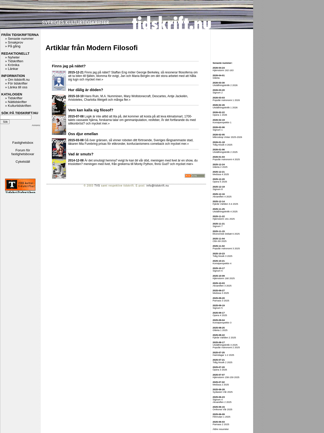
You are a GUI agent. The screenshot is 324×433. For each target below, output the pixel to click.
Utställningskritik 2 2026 (225, 85)
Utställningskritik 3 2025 (225, 345)
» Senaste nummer (19, 38)
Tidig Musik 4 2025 (222, 144)
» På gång (13, 46)
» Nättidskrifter (16, 102)
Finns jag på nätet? (69, 66)
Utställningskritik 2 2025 (225, 152)
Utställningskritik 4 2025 (225, 211)
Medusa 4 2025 (221, 174)
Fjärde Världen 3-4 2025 (225, 204)
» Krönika (12, 65)
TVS (97, 185)
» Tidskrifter (14, 98)
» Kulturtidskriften (18, 106)
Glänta (216, 78)
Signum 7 (217, 226)
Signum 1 (217, 130)
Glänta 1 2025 (220, 330)
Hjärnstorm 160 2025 (224, 278)
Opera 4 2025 (220, 315)
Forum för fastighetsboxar (22, 152)
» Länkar (11, 69)
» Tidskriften (14, 61)
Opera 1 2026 (220, 115)
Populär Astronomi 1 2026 (226, 100)
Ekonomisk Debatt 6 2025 (226, 234)
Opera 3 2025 (220, 369)
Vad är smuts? (80, 154)
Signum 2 (217, 92)
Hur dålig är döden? (85, 90)
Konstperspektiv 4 (222, 263)
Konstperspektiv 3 (222, 322)
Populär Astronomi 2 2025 (226, 347)
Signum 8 (217, 189)
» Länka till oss (16, 87)
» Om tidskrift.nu (17, 79)
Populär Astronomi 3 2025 (226, 248)
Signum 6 (217, 271)
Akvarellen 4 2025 (222, 196)
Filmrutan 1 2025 (221, 417)
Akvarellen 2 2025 (222, 402)
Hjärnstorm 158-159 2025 (226, 377)
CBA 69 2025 (220, 241)
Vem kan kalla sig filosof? (90, 110)
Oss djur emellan (83, 134)
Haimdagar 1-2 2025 (223, 355)
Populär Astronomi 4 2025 (226, 159)
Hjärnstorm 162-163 (223, 70)
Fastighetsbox (22, 143)
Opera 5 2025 (220, 181)
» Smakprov (14, 42)
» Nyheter (12, 57)
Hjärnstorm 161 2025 (224, 219)
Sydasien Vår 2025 (223, 392)
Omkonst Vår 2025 (222, 409)
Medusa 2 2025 (221, 384)
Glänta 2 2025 (220, 167)
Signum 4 (217, 399)
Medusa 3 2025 (221, 293)
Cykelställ (22, 161)
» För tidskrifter (16, 83)
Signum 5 (217, 308)
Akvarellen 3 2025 (222, 285)
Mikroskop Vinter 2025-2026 (227, 137)
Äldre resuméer (221, 429)
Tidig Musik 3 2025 (222, 256)
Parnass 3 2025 (221, 300)
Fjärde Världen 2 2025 (224, 337)
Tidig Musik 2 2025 (222, 362)
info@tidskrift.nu (157, 185)
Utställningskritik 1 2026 (225, 107)
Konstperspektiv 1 (222, 122)
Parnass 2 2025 (221, 424)
